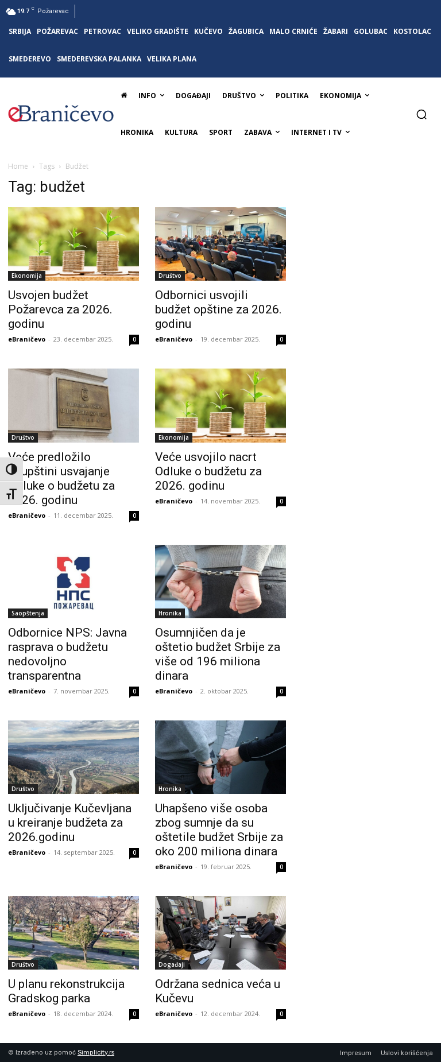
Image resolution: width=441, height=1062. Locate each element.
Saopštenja (27, 613)
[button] (421, 114)
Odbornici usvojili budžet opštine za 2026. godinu (218, 309)
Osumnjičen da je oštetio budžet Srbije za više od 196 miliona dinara (217, 654)
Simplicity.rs (96, 1052)
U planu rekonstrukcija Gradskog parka (66, 991)
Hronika (169, 613)
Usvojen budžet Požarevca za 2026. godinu (60, 309)
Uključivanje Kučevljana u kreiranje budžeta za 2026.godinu (69, 822)
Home (18, 166)
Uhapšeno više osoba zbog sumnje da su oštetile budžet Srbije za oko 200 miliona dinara (219, 829)
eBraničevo (26, 339)
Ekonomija (26, 276)
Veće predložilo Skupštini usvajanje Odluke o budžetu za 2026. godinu (61, 478)
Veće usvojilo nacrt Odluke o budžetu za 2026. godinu (208, 471)
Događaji (171, 964)
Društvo (169, 276)
